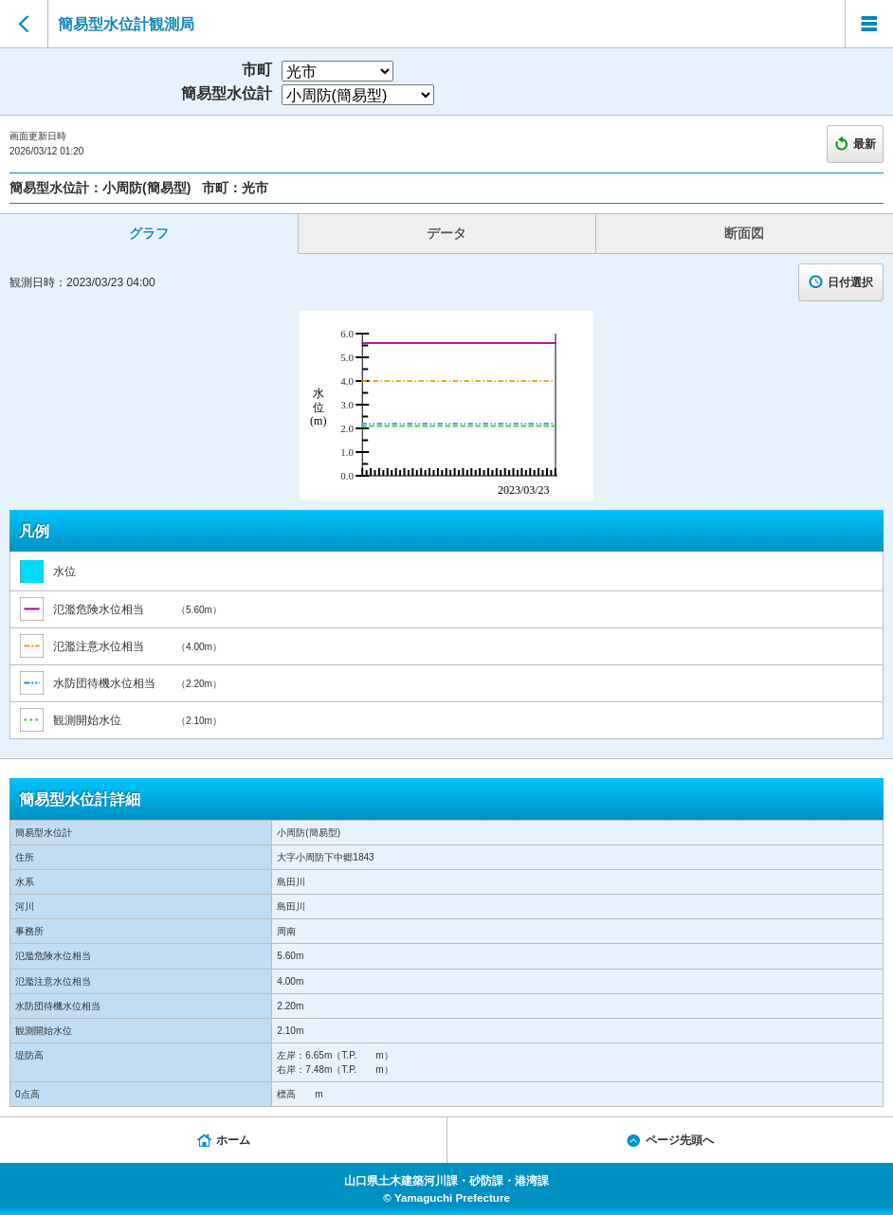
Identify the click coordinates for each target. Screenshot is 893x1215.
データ (446, 233)
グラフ (149, 233)
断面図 (744, 233)
